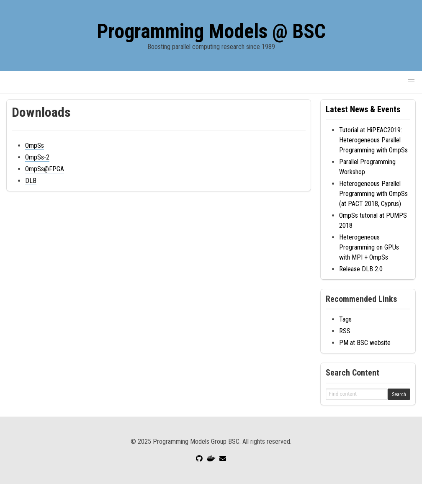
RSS (344, 331)
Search (399, 394)
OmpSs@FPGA (44, 169)
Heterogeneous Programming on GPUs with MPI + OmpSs (369, 247)
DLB (30, 181)
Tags (345, 319)
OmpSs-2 (37, 157)
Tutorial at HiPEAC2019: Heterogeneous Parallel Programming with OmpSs (373, 140)
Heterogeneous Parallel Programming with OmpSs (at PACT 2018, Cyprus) (373, 194)
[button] (411, 82)
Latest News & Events (363, 109)
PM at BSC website (365, 343)
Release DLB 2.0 (361, 269)
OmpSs (34, 145)
